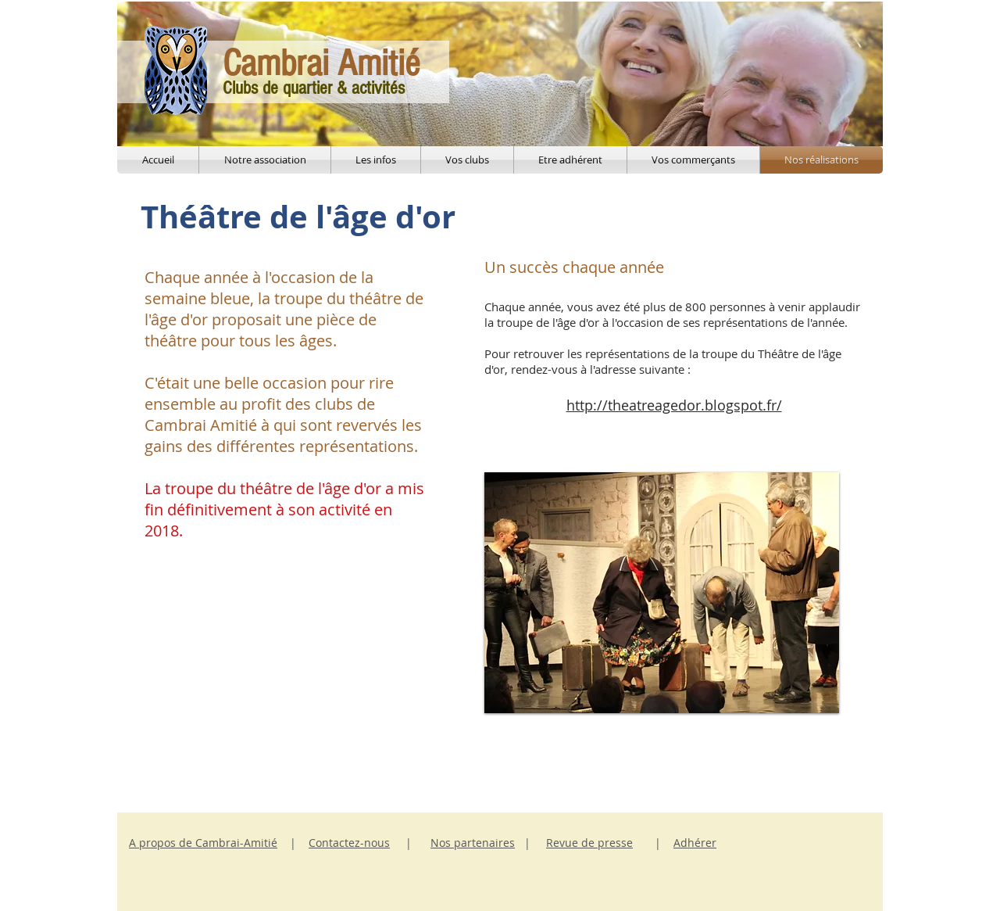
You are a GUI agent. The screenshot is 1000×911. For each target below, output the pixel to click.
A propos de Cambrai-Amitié (203, 842)
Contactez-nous (349, 842)
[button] (661, 592)
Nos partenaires (472, 842)
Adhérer (694, 842)
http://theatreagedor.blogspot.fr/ (674, 405)
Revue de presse (589, 842)
